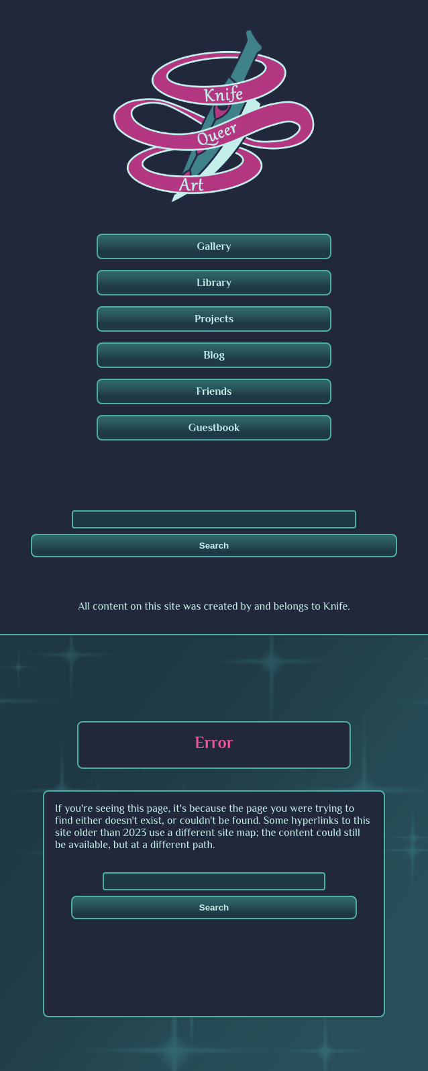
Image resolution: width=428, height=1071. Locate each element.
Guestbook (214, 428)
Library (214, 283)
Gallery (214, 246)
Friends (213, 391)
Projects (214, 319)
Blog (214, 355)
